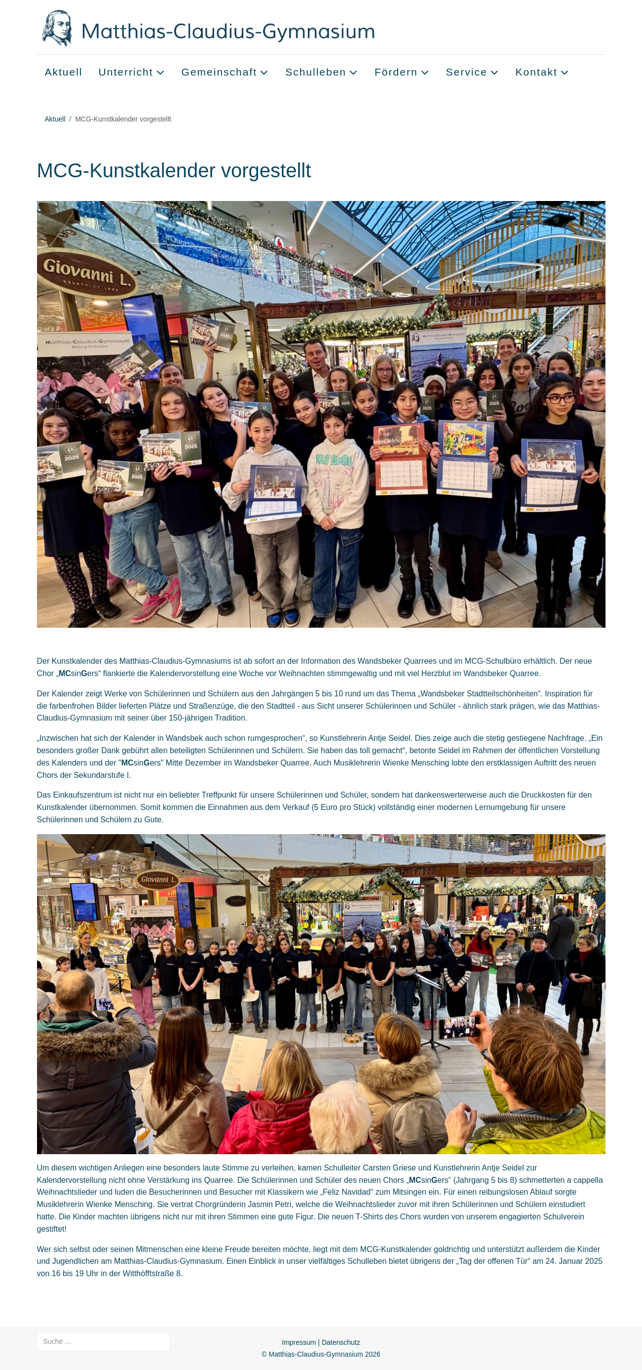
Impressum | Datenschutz (321, 1342)
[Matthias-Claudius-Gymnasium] (228, 27)
